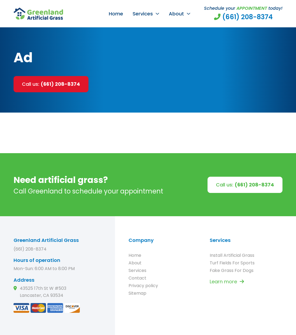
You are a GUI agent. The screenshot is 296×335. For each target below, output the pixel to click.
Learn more (227, 281)
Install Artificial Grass (232, 255)
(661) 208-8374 (30, 249)
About (176, 13)
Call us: (51, 84)
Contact (137, 278)
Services (143, 13)
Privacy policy (143, 286)
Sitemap (137, 293)
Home (116, 13)
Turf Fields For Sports (232, 263)
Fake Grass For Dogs (232, 270)
